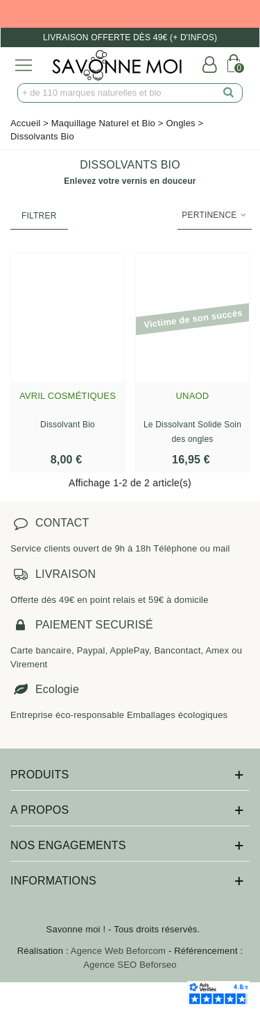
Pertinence (215, 215)
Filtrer (39, 216)
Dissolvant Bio (67, 424)
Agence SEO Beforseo (130, 964)
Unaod (192, 396)
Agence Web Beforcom (118, 951)
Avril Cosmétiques (67, 396)
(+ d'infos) (193, 37)
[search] (229, 93)
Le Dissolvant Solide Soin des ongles (192, 432)
